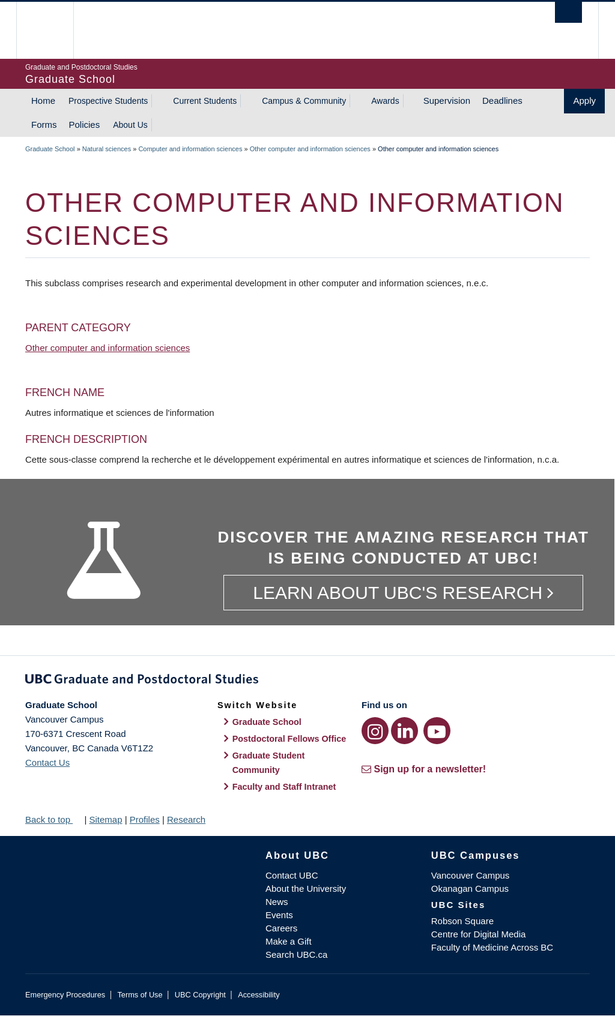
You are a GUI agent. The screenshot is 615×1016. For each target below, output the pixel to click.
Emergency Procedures (65, 994)
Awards (385, 101)
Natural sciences (106, 148)
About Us (130, 125)
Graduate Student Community (268, 763)
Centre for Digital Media (478, 934)
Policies (84, 124)
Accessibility (258, 994)
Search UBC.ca (296, 954)
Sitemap (105, 819)
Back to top (53, 819)
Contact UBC (291, 875)
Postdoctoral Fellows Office (289, 739)
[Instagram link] (375, 730)
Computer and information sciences (190, 148)
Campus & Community (304, 101)
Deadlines (502, 100)
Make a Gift (288, 941)
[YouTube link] (436, 730)
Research (186, 819)
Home (43, 100)
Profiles (145, 819)
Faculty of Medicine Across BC (492, 947)
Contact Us (47, 762)
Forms (44, 124)
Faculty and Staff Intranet (284, 787)
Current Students (205, 101)
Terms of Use (139, 994)
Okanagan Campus (470, 888)
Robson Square (462, 921)
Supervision (446, 100)
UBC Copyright (200, 994)
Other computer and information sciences (310, 148)
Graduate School (50, 148)
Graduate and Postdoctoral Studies (307, 681)
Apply (584, 100)
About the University (305, 888)
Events (279, 915)
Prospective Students (108, 101)
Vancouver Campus (470, 875)
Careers (281, 928)
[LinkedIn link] (404, 730)
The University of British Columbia (53, 30)
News (276, 902)
